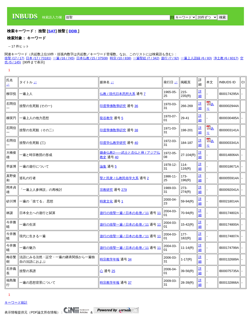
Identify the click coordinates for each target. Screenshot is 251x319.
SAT (51, 31)
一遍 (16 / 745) (63, 58)
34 (129, 259)
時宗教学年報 (109, 259)
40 (136, 143)
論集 (103, 166)
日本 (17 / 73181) (38, 58)
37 (129, 282)
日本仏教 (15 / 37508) (92, 58)
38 (136, 130)
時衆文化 (106, 201)
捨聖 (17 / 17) (14, 58)
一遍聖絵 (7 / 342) (146, 58)
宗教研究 (106, 190)
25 (113, 271)
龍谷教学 (106, 118)
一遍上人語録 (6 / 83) (196, 58)
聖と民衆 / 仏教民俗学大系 (119, 178)
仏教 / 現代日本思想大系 (117, 94)
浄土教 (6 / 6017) (226, 58)
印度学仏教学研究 (113, 143)
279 (124, 190)
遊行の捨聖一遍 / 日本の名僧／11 (124, 213)
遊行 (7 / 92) (170, 58)
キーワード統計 (16, 302)
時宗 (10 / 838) (120, 58)
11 (159, 213)
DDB (73, 31)
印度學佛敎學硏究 (113, 106)
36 (136, 106)
